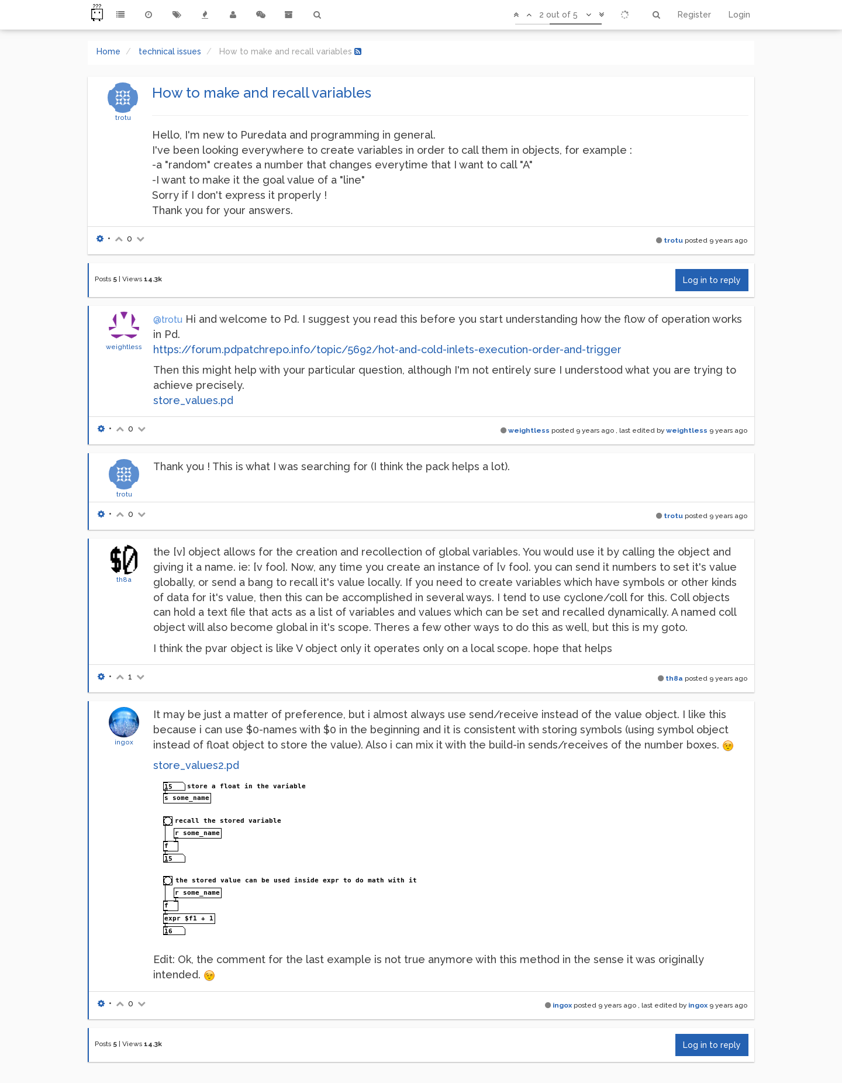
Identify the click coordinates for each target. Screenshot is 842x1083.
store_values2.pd (196, 765)
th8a (124, 579)
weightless (124, 347)
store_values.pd (193, 400)
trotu (123, 117)
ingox (124, 742)
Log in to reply (712, 280)
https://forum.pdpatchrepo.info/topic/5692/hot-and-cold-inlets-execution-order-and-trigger (387, 349)
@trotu (167, 319)
